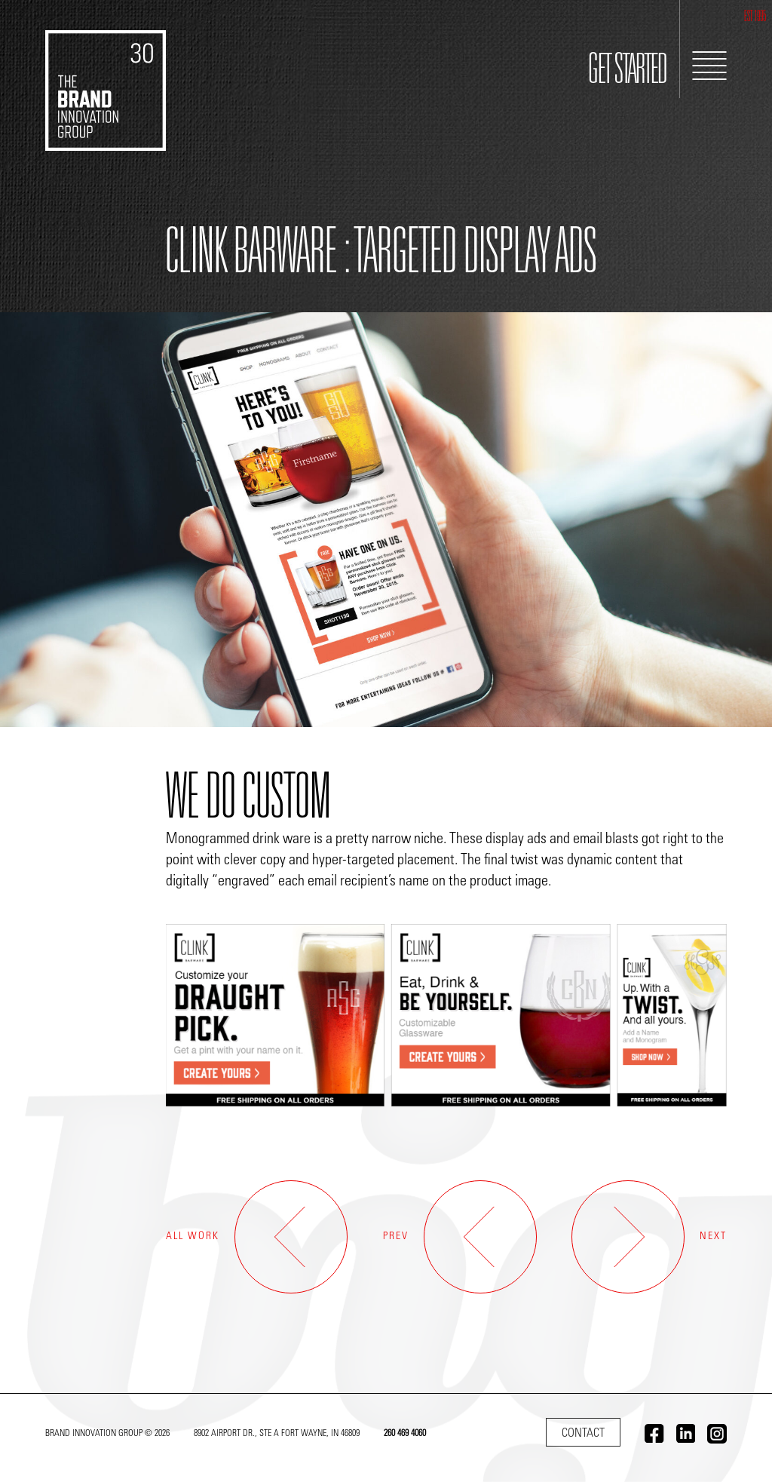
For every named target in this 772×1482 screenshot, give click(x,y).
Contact (583, 1434)
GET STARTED (627, 72)
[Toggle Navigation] (709, 65)
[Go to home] (105, 75)
